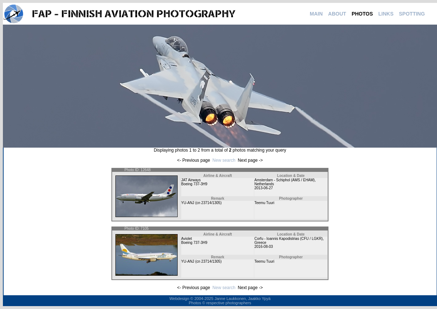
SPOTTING (412, 14)
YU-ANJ (187, 203)
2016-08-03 (263, 247)
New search (223, 160)
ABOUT (337, 14)
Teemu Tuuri (264, 203)
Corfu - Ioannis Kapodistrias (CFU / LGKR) (288, 239)
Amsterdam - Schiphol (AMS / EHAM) (284, 180)
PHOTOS (362, 14)
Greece (260, 243)
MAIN (316, 14)
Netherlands (264, 184)
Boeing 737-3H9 (194, 184)
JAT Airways (191, 180)
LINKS (386, 14)
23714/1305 (210, 203)
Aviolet (186, 239)
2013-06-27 (263, 188)
